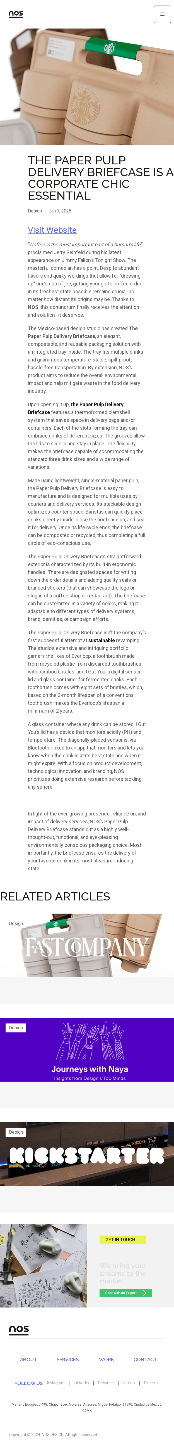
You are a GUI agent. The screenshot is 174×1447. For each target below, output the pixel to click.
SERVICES (68, 1359)
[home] (11, 14)
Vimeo (129, 1383)
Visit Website (52, 230)
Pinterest (152, 1383)
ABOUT (28, 1359)
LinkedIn (81, 1383)
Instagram (56, 1383)
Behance (106, 1383)
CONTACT (145, 1359)
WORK (106, 1359)
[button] (162, 14)
